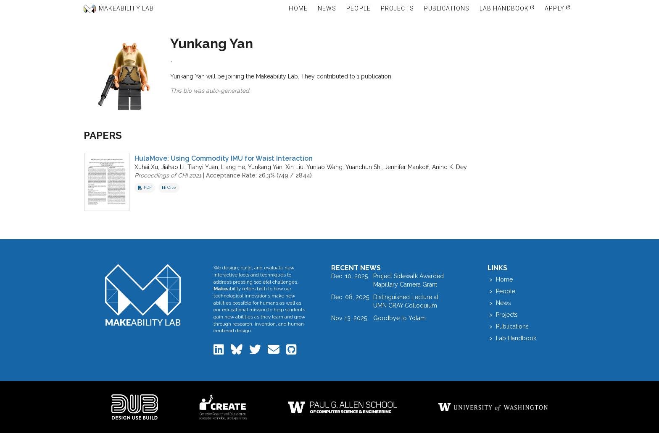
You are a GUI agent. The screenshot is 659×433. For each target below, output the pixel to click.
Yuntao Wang (324, 167)
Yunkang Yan (265, 167)
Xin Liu (294, 167)
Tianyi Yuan (202, 167)
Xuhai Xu (146, 167)
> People (501, 291)
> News (499, 303)
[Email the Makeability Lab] (274, 351)
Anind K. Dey (449, 167)
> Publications (508, 326)
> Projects (503, 314)
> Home (500, 279)
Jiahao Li (173, 167)
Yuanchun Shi (363, 167)
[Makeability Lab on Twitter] (256, 351)
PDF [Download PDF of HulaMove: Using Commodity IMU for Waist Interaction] (145, 187)
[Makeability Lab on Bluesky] (237, 351)
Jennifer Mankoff (407, 167)
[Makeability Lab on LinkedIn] (220, 351)
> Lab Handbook (512, 338)
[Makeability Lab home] (143, 294)
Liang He (233, 167)
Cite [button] (169, 187)
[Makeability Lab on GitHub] (291, 351)
